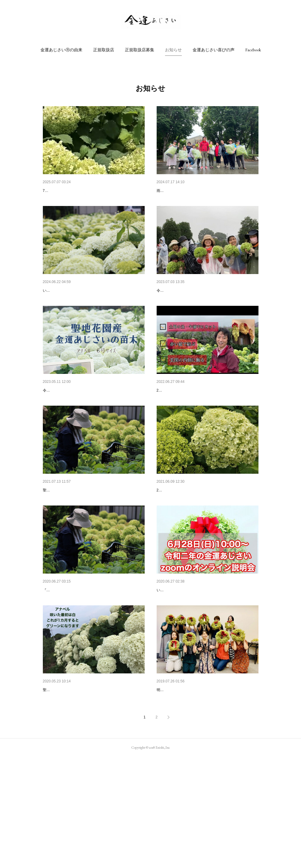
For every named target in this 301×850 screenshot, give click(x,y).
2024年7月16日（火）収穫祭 (184, 190)
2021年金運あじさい (176, 536)
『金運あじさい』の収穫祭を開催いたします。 (80, 661)
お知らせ (173, 49)
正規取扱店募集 (139, 49)
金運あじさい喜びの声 (214, 49)
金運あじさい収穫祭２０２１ (70, 536)
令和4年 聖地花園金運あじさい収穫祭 (193, 421)
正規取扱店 (103, 49)
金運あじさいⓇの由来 (61, 49)
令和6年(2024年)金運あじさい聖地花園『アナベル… (92, 306)
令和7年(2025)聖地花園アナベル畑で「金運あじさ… (92, 190)
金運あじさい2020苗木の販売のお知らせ (81, 767)
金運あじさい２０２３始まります (74, 421)
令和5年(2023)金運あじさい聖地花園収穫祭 (197, 306)
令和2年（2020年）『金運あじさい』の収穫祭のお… (93, 652)
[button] (61, 50)
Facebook (253, 49)
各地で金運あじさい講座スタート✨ (191, 767)
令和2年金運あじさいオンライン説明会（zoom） (203, 652)
